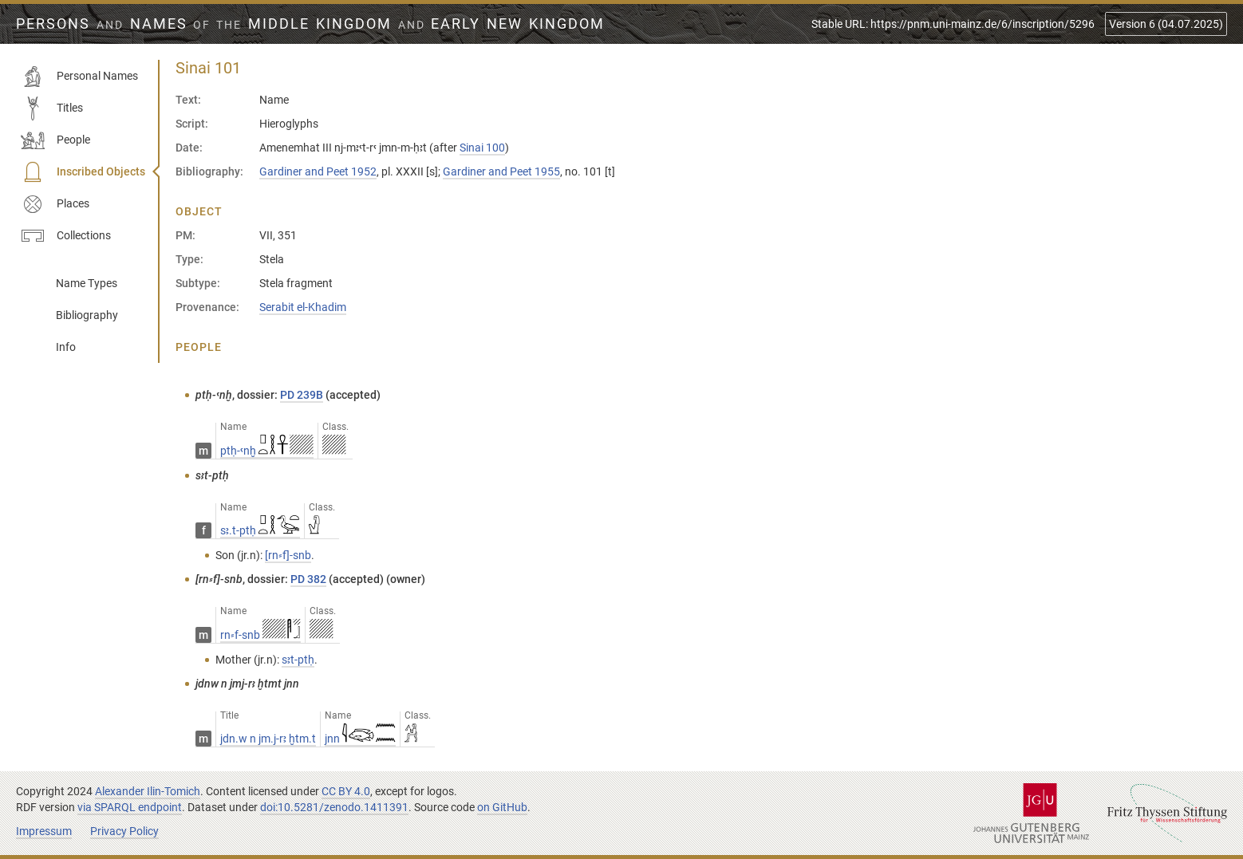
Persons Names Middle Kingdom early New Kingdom (310, 24)
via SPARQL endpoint (129, 807)
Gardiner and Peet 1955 (501, 171)
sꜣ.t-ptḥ (260, 530)
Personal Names (79, 77)
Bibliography (87, 315)
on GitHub (502, 807)
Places (55, 204)
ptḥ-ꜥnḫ (267, 450)
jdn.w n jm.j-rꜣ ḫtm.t (268, 738)
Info (66, 347)
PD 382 (308, 579)
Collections (66, 236)
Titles (52, 108)
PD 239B (301, 394)
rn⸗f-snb (260, 634)
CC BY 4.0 (346, 791)
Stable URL (953, 24)
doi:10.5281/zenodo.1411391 (334, 807)
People (55, 140)
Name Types (86, 283)
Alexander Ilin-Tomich (147, 791)
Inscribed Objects (83, 172)
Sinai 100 (482, 147)
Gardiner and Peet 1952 (318, 171)
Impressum (44, 831)
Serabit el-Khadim (302, 307)
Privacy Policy (124, 831)
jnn (360, 738)
